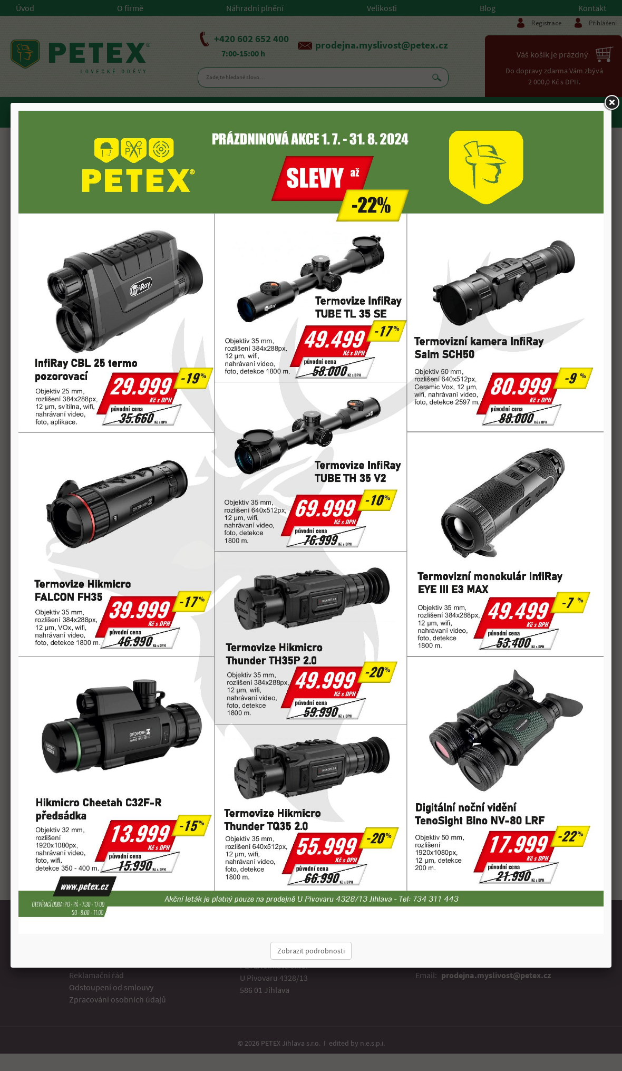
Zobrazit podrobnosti (311, 951)
